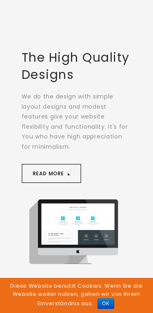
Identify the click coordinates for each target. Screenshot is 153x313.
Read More (49, 173)
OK (106, 303)
